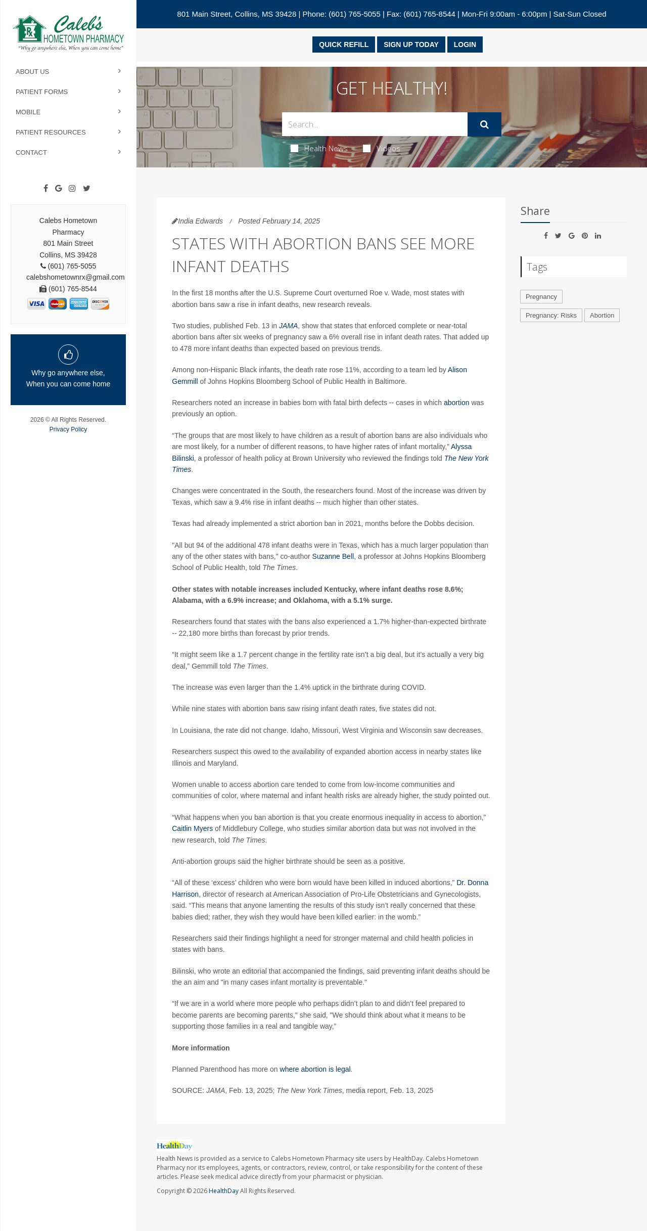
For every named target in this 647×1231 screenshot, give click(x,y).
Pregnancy (541, 296)
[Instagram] (72, 189)
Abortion (602, 315)
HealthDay (224, 1190)
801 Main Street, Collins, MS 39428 (236, 14)
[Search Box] (375, 124)
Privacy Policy (68, 429)
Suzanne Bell (333, 556)
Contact (31, 152)
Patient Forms (42, 92)
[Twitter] (86, 189)
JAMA (288, 326)
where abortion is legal (315, 1069)
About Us (32, 71)
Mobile (28, 112)
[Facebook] (45, 189)
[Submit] (484, 124)
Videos (381, 148)
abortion (457, 403)
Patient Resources (51, 132)
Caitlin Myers (192, 828)
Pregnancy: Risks (551, 315)
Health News (319, 148)
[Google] (58, 189)
